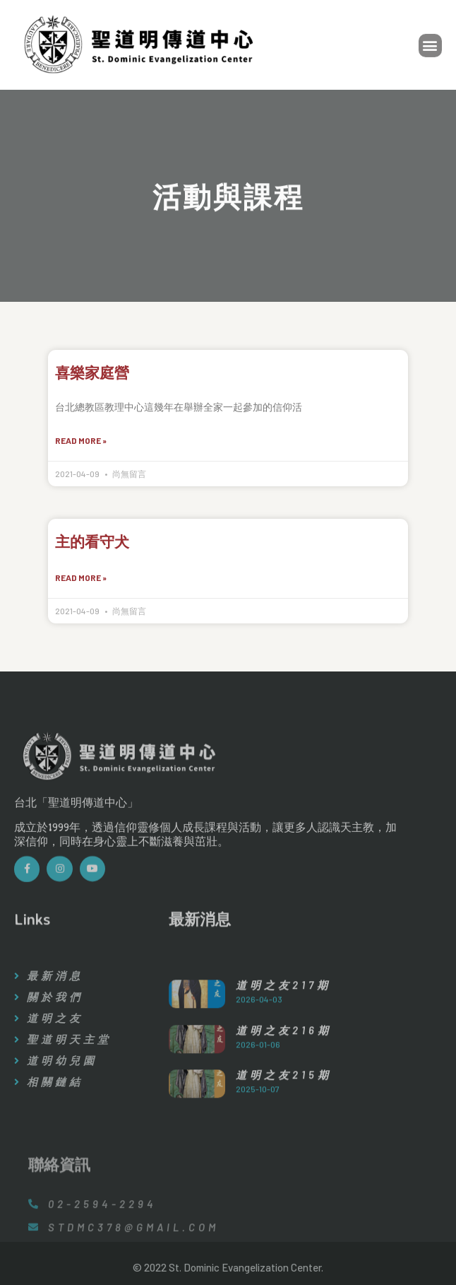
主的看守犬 (92, 541)
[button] (430, 47)
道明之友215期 (284, 1133)
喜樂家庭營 (92, 372)
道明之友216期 (284, 1088)
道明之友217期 (283, 1043)
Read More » (81, 440)
